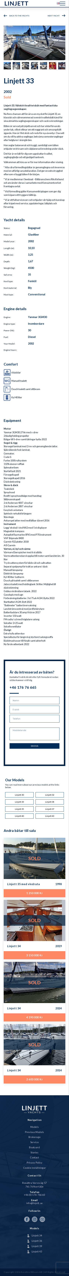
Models (34, 1127)
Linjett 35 (19, 809)
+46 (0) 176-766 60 (34, 1194)
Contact (34, 1157)
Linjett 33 (19, 802)
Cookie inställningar (34, 1167)
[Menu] (62, 3)
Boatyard (34, 1147)
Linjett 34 (49, 802)
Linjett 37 (49, 809)
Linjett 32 (49, 795)
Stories (34, 1152)
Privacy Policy (35, 1162)
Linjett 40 (19, 816)
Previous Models (34, 1132)
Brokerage (35, 1137)
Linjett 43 (49, 816)
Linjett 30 (19, 795)
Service (34, 1142)
